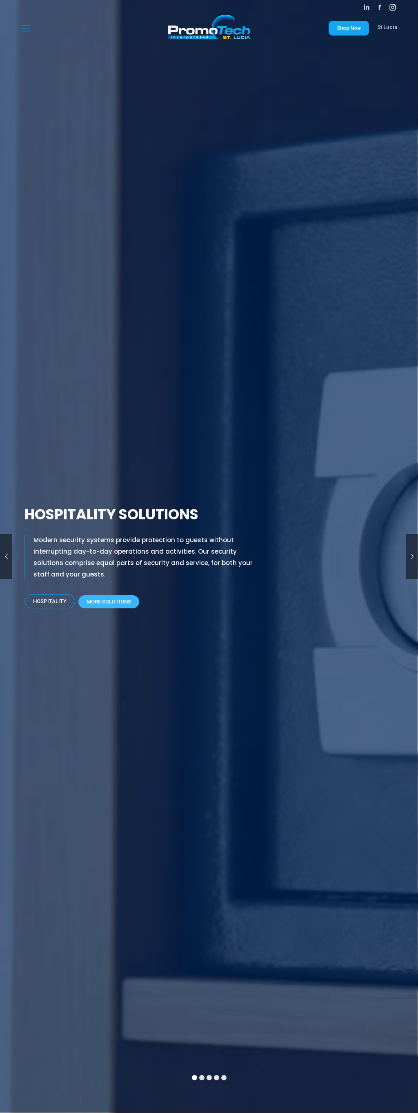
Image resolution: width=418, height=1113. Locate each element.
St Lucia (387, 27)
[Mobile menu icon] (25, 28)
